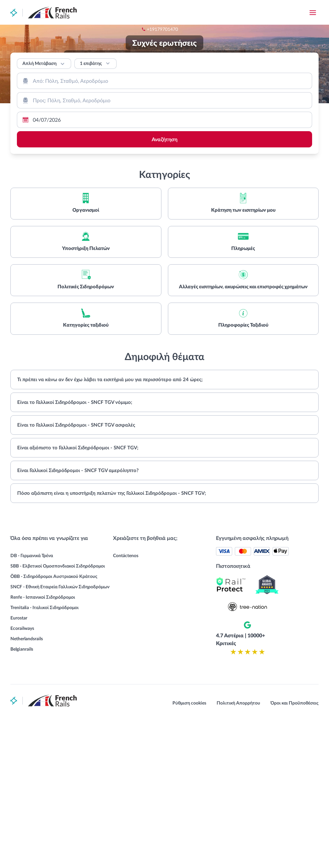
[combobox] (164, 81)
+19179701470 (200, 13)
